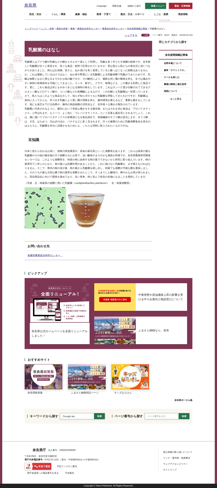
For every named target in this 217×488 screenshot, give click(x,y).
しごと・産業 (47, 28)
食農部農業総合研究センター (45, 255)
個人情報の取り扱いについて (177, 452)
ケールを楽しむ (172, 77)
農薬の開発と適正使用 (175, 84)
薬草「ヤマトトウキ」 (175, 70)
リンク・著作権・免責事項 (176, 458)
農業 (72, 28)
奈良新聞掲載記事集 (137, 28)
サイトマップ (170, 470)
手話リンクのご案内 (67, 466)
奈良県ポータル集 (183, 400)
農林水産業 (62, 28)
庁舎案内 (69, 473)
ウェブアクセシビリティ (175, 464)
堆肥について (170, 91)
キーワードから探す (44, 416)
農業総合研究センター (88, 28)
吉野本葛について (173, 63)
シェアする (131, 35)
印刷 (146, 35)
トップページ (31, 28)
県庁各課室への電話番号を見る (43, 473)
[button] (100, 6)
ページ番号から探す (129, 416)
